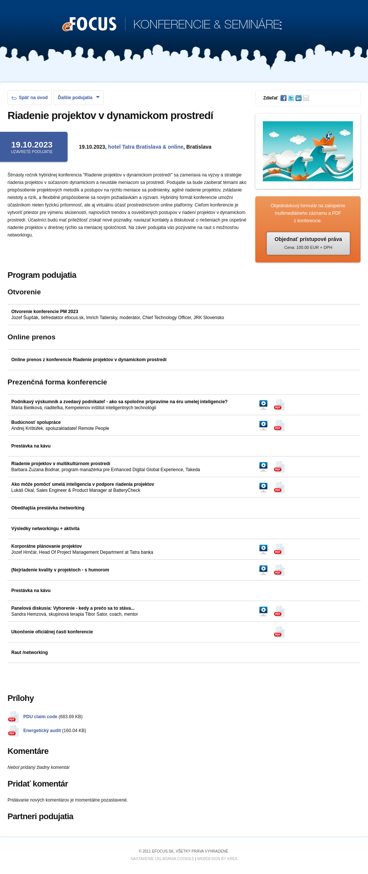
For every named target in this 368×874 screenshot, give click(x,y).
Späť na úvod (30, 97)
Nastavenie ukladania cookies (162, 859)
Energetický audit (42, 731)
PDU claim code (40, 717)
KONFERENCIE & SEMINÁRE (172, 25)
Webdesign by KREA (217, 859)
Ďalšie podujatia (79, 97)
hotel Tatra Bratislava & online (145, 147)
